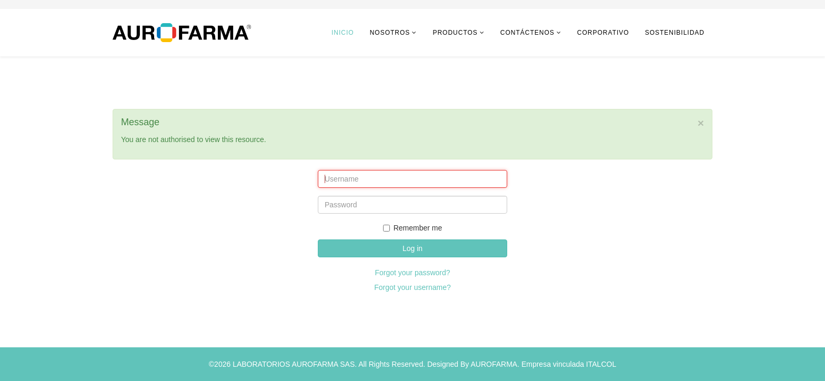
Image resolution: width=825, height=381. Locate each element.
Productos (454, 32)
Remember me (412, 228)
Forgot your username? (412, 287)
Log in (412, 248)
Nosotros (390, 32)
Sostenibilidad (675, 32)
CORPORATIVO (603, 32)
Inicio (342, 32)
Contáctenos (527, 32)
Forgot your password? (412, 272)
